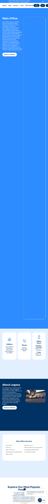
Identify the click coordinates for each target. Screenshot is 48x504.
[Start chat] (42, 500)
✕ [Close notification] (24, 489)
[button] (4, 5)
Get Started (36, 5)
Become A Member (9, 54)
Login (42, 5)
